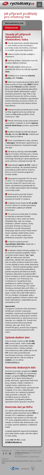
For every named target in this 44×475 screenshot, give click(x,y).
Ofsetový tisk (11, 28)
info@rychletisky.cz (12, 362)
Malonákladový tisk (14, 23)
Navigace (40, 4)
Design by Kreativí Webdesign (28, 468)
